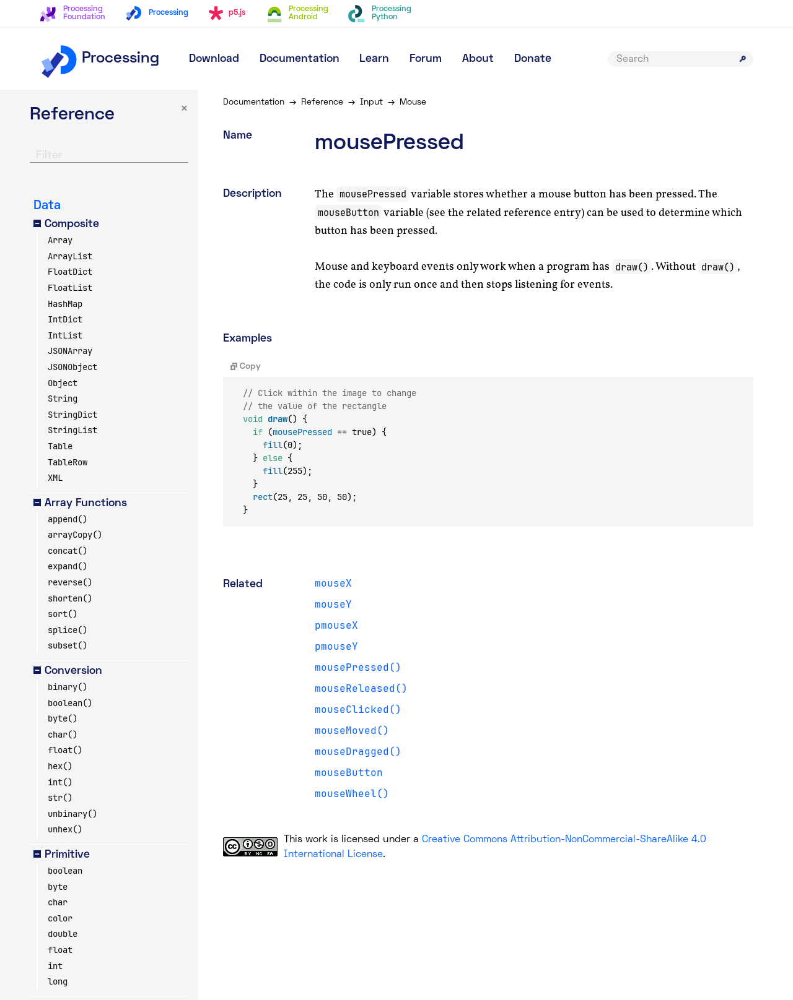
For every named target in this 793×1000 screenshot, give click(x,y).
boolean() (70, 703)
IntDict (65, 319)
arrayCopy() (75, 534)
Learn (374, 59)
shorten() (70, 598)
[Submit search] (742, 58)
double (62, 933)
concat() (67, 550)
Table (60, 446)
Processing (99, 59)
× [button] (184, 109)
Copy (245, 367)
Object (62, 383)
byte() (62, 718)
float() (65, 750)
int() (60, 782)
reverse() (70, 582)
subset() (67, 645)
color (60, 918)
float (60, 949)
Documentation (300, 59)
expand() (67, 566)
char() (62, 734)
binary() (67, 686)
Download (214, 59)
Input (371, 102)
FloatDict (70, 271)
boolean (65, 870)
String (62, 398)
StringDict (72, 414)
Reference (322, 102)
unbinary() (72, 813)
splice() (67, 630)
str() (60, 797)
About (478, 59)
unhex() (65, 829)
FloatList (70, 287)
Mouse (413, 102)
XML (55, 477)
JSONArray (70, 350)
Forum (426, 59)
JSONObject (72, 367)
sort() (62, 613)
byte (58, 886)
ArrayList (70, 256)
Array (60, 240)
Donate (532, 59)
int (55, 966)
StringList (72, 430)
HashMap (65, 303)
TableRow (67, 462)
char (58, 902)
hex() (60, 766)
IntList (65, 335)
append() (67, 519)
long (58, 981)
